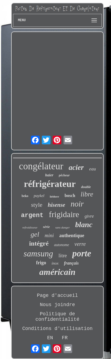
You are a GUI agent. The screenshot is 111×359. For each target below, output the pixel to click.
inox (55, 263)
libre (87, 194)
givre (89, 216)
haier (49, 175)
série (46, 227)
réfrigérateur (50, 184)
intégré (39, 243)
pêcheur (64, 175)
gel (35, 234)
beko (25, 196)
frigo (41, 262)
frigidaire (64, 214)
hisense (56, 205)
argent (32, 215)
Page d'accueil (57, 295)
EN (50, 338)
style (36, 204)
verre (79, 244)
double (86, 187)
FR (65, 338)
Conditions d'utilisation (57, 328)
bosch (70, 195)
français (71, 263)
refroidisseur (29, 227)
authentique (71, 235)
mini (49, 235)
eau (92, 168)
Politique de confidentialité (57, 316)
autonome (61, 245)
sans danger (62, 227)
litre (63, 255)
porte (81, 253)
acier (76, 167)
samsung (38, 253)
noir (77, 203)
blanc (84, 224)
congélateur (41, 166)
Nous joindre (57, 304)
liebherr (54, 196)
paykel (39, 195)
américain (57, 272)
